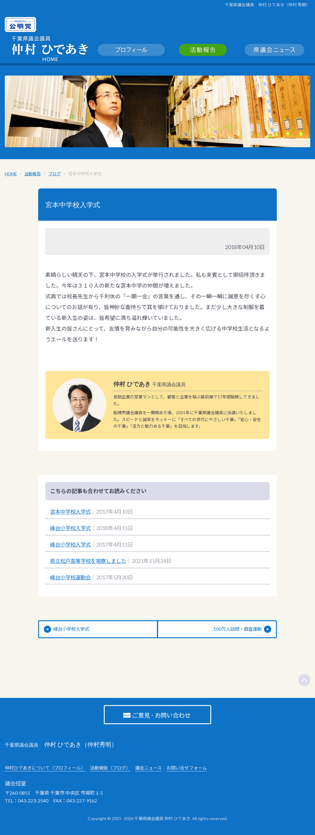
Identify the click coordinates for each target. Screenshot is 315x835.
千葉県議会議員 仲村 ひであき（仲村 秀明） (267, 4)
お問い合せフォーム (197, 769)
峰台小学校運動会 (71, 578)
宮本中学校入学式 (74, 206)
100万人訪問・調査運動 (236, 631)
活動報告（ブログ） (116, 769)
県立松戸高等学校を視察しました (90, 562)
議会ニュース (157, 769)
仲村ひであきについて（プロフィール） (48, 769)
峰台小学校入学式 (71, 529)
